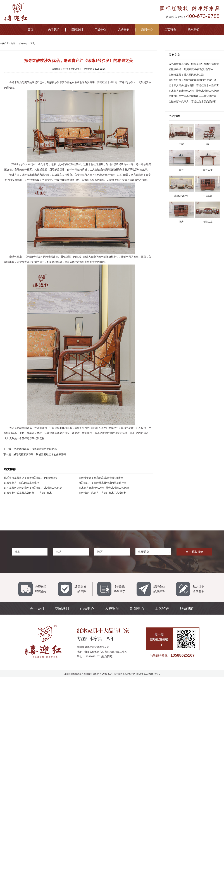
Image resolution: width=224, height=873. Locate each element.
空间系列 (77, 29)
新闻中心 (147, 29)
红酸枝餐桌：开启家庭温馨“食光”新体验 (101, 477)
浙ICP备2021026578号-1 (148, 674)
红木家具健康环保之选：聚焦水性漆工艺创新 (104, 487)
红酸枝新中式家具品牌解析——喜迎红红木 (28, 492)
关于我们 (53, 29)
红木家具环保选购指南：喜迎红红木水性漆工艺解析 (33, 487)
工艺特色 (170, 29)
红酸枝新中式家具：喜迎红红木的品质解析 (102, 492)
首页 (30, 29)
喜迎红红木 (81, 428)
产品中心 (100, 29)
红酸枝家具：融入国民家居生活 (21, 482)
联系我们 (193, 29)
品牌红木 (129, 674)
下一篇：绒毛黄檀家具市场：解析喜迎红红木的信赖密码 (34, 454)
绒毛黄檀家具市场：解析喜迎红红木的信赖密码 (30, 477)
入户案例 (123, 29)
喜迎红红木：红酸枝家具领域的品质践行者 (102, 482)
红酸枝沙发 (53, 82)
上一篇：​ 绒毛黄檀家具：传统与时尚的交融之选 (30, 449)
